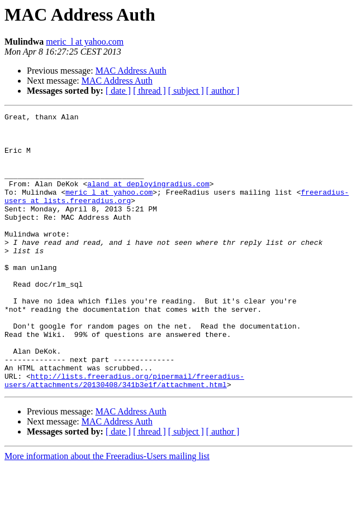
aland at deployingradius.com (148, 199)
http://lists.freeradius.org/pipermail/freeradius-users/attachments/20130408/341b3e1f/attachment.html (124, 434)
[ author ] (223, 90)
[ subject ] (186, 90)
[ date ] (118, 90)
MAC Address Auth (131, 70)
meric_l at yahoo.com (84, 41)
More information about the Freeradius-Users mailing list (107, 511)
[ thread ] (149, 90)
